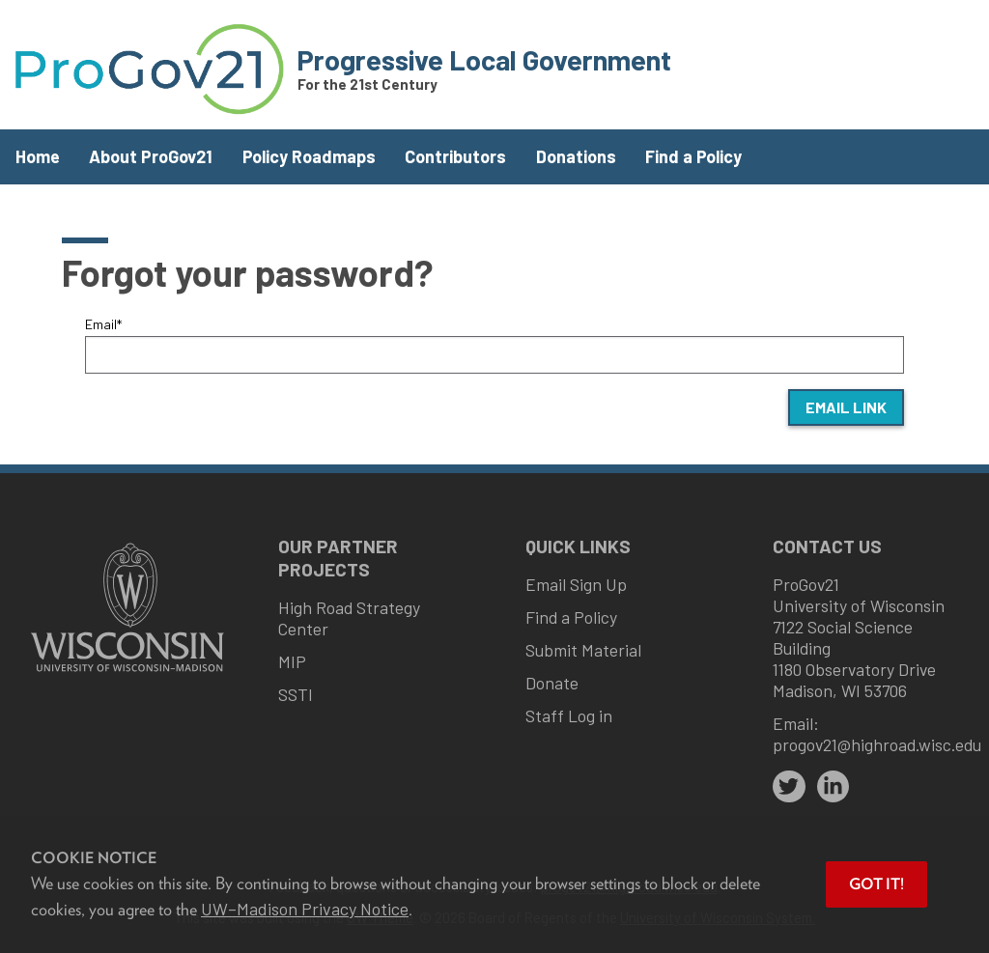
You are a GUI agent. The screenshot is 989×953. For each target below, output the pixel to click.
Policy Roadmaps (309, 156)
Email (103, 324)
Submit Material (583, 649)
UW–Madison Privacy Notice (305, 908)
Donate (552, 682)
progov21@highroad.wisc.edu (877, 744)
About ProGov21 (150, 156)
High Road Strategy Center (349, 618)
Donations (576, 156)
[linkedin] (833, 787)
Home (37, 156)
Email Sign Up (576, 584)
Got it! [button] (876, 884)
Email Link (846, 407)
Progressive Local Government (484, 59)
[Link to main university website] (127, 673)
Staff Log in (568, 715)
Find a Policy (693, 156)
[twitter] (789, 787)
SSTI (295, 694)
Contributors (455, 156)
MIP (292, 661)
